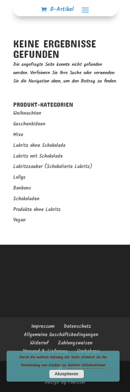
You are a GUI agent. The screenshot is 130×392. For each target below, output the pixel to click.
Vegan (19, 220)
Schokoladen (26, 199)
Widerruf (39, 343)
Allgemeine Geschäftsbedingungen (61, 335)
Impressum (42, 326)
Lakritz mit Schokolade (38, 156)
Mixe (18, 135)
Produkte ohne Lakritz (37, 210)
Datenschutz (77, 326)
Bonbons (22, 188)
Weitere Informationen (86, 365)
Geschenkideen (29, 124)
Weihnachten (27, 113)
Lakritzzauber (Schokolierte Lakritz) (52, 167)
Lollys (19, 177)
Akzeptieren (66, 374)
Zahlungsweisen (75, 343)
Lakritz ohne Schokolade (39, 145)
